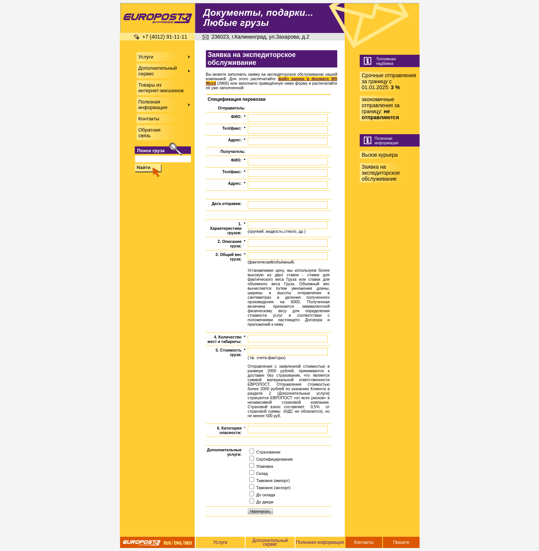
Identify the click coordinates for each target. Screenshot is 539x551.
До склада (262, 495)
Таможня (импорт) (269, 480)
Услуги (220, 542)
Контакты (364, 542)
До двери (261, 502)
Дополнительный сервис (270, 542)
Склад (258, 473)
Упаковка (261, 466)
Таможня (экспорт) (270, 487)
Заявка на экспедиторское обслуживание (381, 173)
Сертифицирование (271, 459)
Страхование (265, 452)
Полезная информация (320, 542)
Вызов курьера (380, 155)
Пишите (401, 542)
